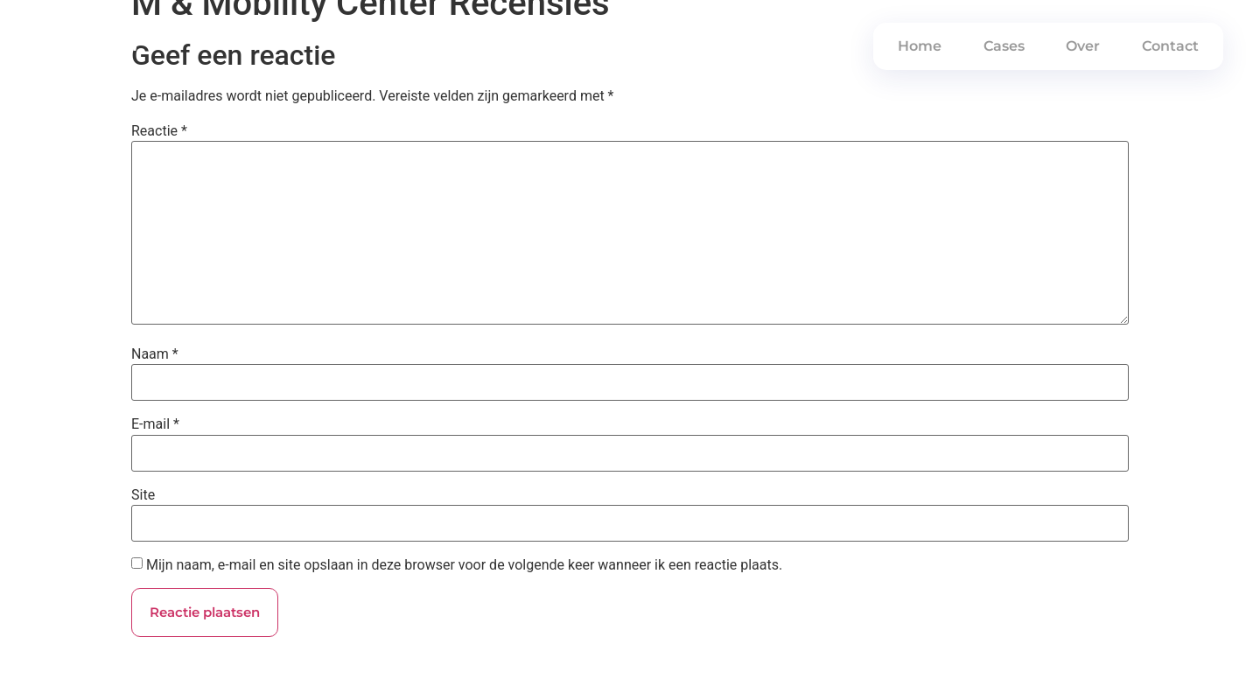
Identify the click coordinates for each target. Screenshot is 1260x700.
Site (143, 495)
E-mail (155, 424)
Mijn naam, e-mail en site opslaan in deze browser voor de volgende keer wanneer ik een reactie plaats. (464, 565)
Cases (1004, 46)
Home (920, 46)
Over (1083, 46)
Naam (154, 354)
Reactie (159, 131)
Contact (1170, 46)
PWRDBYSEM (87, 46)
